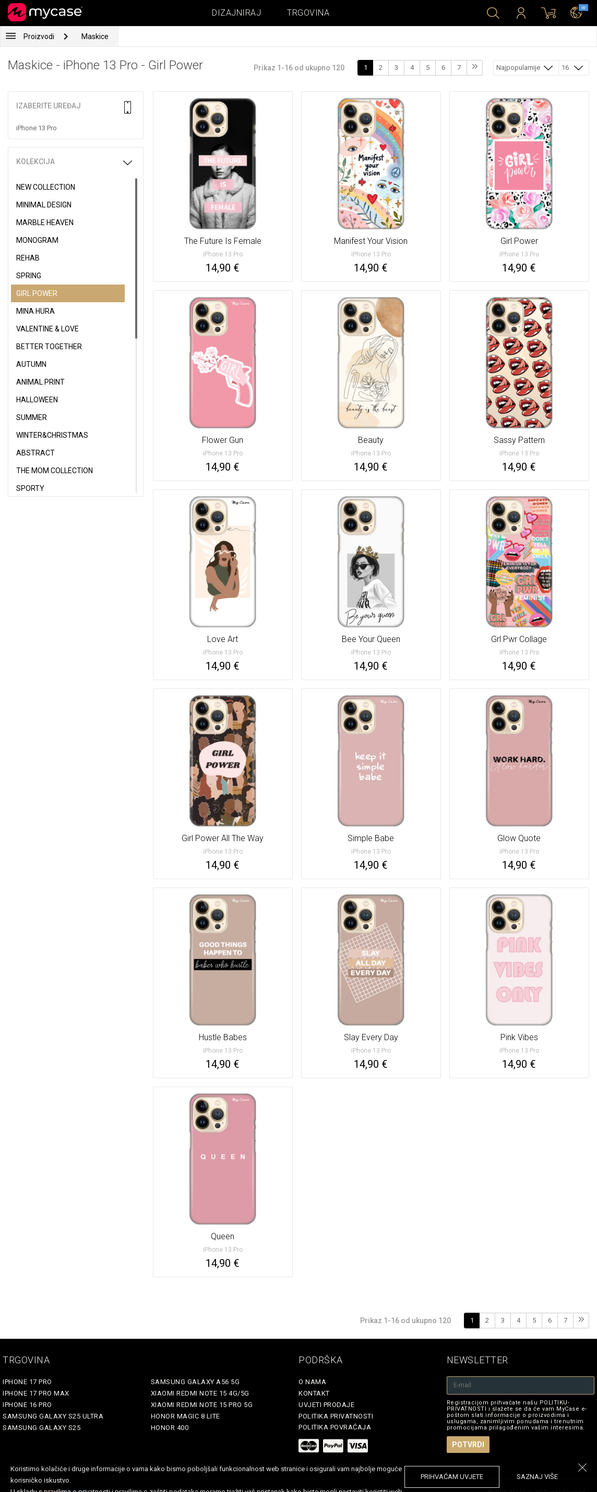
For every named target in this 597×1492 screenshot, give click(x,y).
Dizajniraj (236, 13)
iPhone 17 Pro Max (36, 1393)
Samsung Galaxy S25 (41, 1428)
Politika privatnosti (335, 1416)
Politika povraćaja (334, 1427)
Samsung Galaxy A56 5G (195, 1382)
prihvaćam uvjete (452, 1477)
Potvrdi (468, 1444)
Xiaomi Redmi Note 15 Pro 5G (202, 1405)
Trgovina (308, 13)
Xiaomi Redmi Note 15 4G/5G (200, 1393)
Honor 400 (170, 1428)
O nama (312, 1382)
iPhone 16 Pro (27, 1405)
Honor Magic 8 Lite (185, 1416)
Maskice (95, 36)
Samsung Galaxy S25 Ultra (53, 1416)
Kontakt (314, 1393)
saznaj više (537, 1477)
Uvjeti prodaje (326, 1405)
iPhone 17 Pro (27, 1382)
